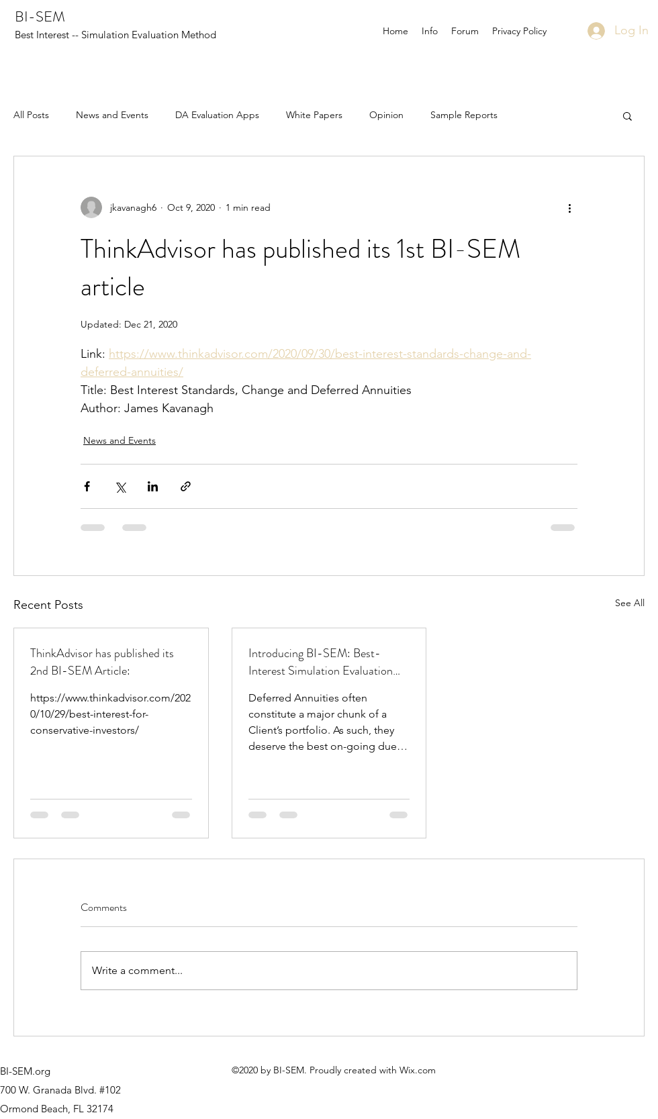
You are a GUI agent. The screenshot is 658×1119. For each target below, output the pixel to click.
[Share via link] (185, 486)
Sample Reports (464, 115)
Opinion (386, 115)
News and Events (112, 115)
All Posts (31, 115)
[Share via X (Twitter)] (119, 486)
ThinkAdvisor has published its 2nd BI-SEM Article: (102, 661)
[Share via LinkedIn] (152, 486)
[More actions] (569, 207)
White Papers (314, 115)
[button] (627, 115)
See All (630, 603)
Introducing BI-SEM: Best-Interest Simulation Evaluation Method (320, 661)
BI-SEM (40, 16)
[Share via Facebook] (87, 486)
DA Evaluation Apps (217, 115)
